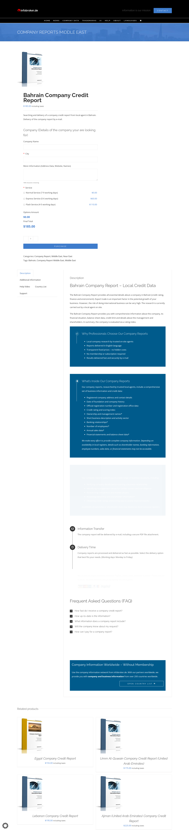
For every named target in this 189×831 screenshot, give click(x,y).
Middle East (56, 256)
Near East (67, 256)
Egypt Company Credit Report (55, 755)
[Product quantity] (30, 238)
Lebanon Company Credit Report (55, 813)
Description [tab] (25, 273)
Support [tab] (23, 293)
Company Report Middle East (50, 260)
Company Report (42, 256)
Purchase (60, 246)
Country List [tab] (40, 286)
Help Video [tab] (25, 286)
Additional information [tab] (30, 279)
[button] (118, 608)
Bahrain (32, 260)
